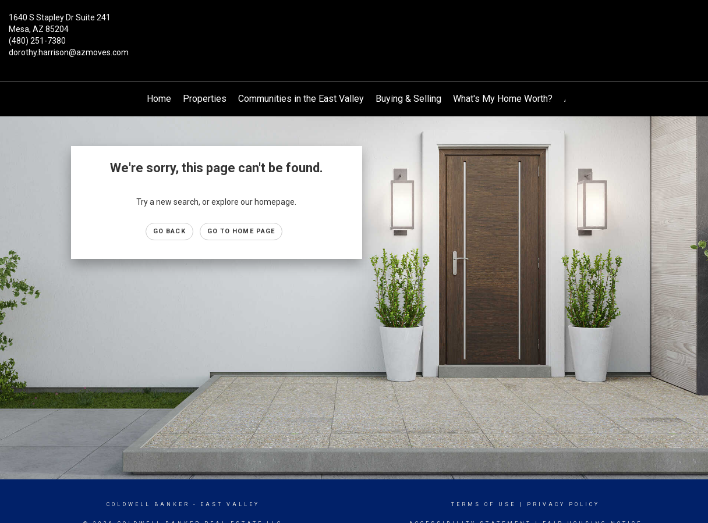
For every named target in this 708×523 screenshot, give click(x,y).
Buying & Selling (408, 98)
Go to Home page (241, 231)
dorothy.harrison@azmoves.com (69, 52)
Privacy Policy (563, 504)
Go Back (169, 231)
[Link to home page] (354, 26)
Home (159, 98)
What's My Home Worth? (503, 98)
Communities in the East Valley (301, 98)
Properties (204, 98)
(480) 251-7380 (37, 40)
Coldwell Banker (148, 504)
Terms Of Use (483, 504)
